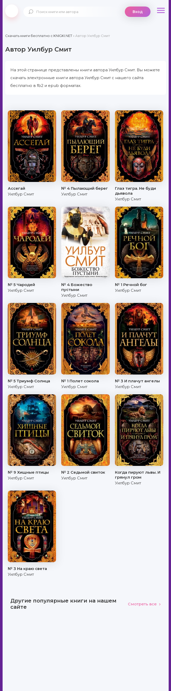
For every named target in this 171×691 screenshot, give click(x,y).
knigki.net (11, 10)
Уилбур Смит (21, 194)
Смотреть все (144, 603)
